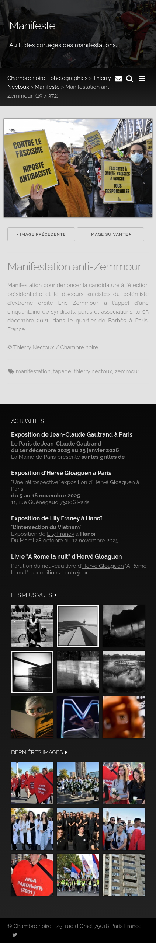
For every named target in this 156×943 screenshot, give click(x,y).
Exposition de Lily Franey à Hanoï (56, 518)
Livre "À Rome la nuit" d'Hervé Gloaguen (66, 556)
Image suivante (111, 234)
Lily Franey (60, 534)
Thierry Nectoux (93, 371)
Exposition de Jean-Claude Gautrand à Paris (71, 434)
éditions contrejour (63, 572)
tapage (62, 371)
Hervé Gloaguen (114, 482)
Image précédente (41, 234)
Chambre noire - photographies (47, 78)
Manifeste (47, 87)
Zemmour (127, 371)
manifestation (33, 371)
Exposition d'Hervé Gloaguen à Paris (61, 472)
